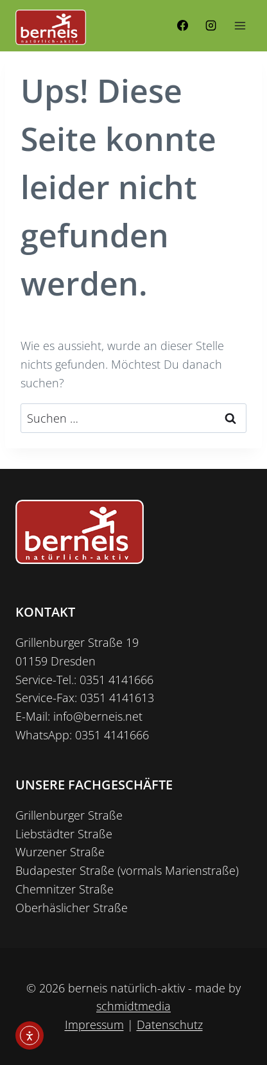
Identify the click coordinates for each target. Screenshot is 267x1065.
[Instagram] (210, 26)
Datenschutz (170, 1024)
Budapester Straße (64, 870)
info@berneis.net (97, 716)
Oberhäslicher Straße (71, 907)
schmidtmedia (133, 1006)
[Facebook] (183, 26)
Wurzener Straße (60, 851)
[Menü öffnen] (240, 25)
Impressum (94, 1024)
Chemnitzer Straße (64, 889)
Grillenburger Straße (69, 815)
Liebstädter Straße (63, 833)
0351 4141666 (116, 679)
